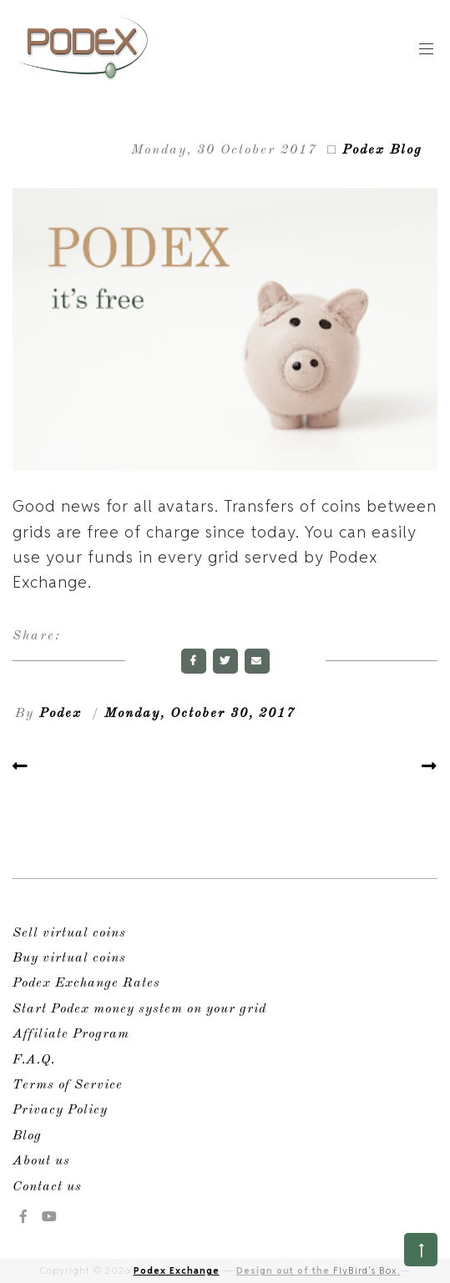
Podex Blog (382, 150)
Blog (27, 1136)
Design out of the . (318, 1270)
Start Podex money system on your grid (139, 1009)
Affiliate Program (71, 1034)
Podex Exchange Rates (86, 983)
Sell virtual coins (69, 933)
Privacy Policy (60, 1110)
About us (41, 1161)
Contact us (47, 1187)
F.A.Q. (34, 1060)
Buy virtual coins (69, 958)
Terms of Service (68, 1085)
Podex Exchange (177, 1270)
